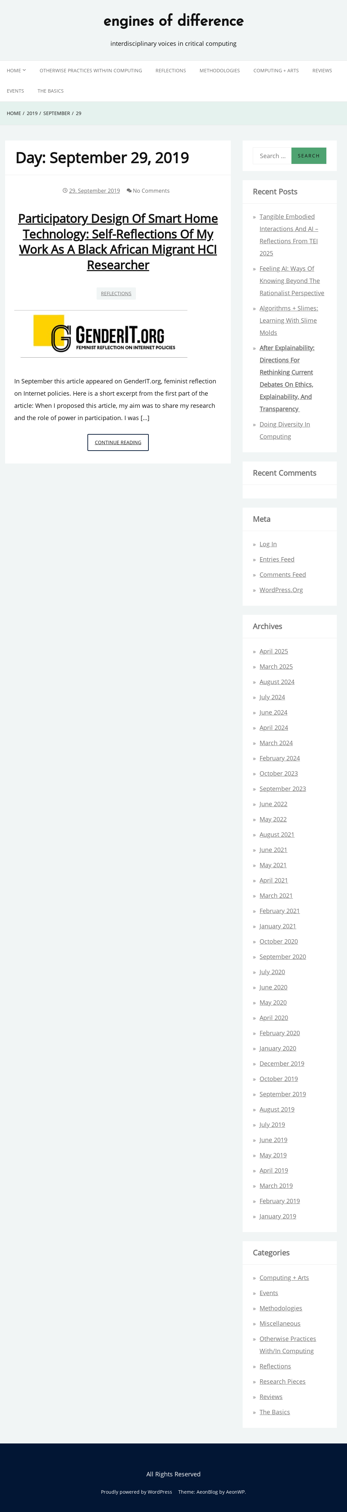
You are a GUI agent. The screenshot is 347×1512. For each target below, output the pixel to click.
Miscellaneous (280, 1323)
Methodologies (220, 70)
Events (15, 91)
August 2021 (277, 834)
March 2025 (276, 666)
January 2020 (278, 1048)
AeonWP (235, 1492)
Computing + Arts (276, 70)
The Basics (51, 91)
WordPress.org (281, 590)
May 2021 (273, 865)
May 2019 (273, 1155)
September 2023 (283, 789)
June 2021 (273, 850)
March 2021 (276, 895)
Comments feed (283, 574)
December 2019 (282, 1063)
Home (14, 70)
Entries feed (277, 559)
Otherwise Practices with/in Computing (91, 70)
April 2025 (274, 651)
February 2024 (280, 758)
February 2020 (280, 1033)
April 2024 (274, 727)
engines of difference (173, 22)
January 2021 (278, 926)
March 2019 (276, 1186)
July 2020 (272, 972)
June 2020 (273, 987)
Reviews (322, 70)
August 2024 (277, 682)
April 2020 (274, 1018)
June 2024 (273, 712)
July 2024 (272, 697)
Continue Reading (122, 444)
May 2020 (273, 1002)
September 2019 (283, 1094)
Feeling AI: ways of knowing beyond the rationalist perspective (292, 280)
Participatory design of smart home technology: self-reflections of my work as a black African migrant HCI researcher (118, 241)
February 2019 (280, 1201)
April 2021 (274, 880)
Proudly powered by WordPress (136, 1492)
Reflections (171, 70)
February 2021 (280, 911)
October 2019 (279, 1079)
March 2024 (276, 743)
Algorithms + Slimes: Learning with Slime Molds (289, 320)
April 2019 (274, 1170)
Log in (268, 544)
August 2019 (277, 1109)
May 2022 (273, 819)
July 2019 (272, 1124)
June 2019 (273, 1140)
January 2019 (278, 1216)
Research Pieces (283, 1381)
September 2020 (283, 956)
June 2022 (273, 804)
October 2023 (279, 773)
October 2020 (279, 941)
